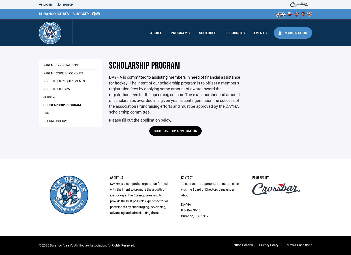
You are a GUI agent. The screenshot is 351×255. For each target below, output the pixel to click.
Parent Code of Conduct (63, 73)
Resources (235, 33)
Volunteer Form (57, 89)
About (155, 33)
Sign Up (65, 5)
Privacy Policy (268, 245)
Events (260, 33)
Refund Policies (242, 245)
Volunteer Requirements (64, 81)
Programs (180, 33)
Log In (45, 5)
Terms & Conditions (298, 245)
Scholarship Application (175, 131)
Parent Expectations (60, 65)
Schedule (207, 33)
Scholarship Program (62, 105)
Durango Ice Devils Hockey (64, 13)
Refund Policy (55, 121)
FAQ (46, 113)
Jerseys (49, 97)
